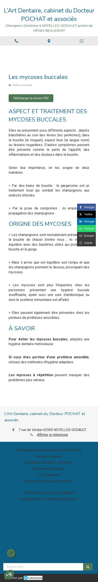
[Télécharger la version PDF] (31, 98)
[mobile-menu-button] (81, 41)
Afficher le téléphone (52, 435)
